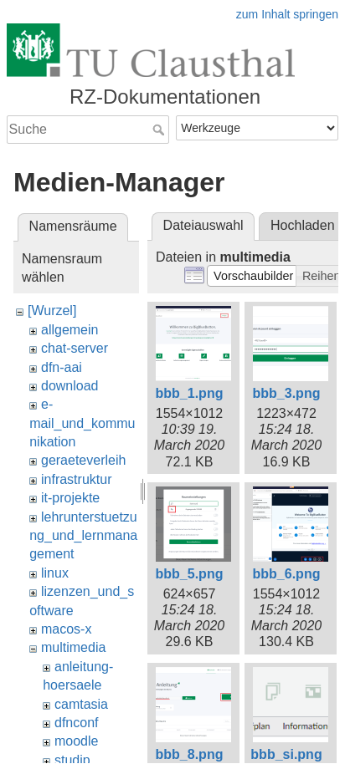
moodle (76, 741)
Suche (160, 129)
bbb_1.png (190, 393)
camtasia (81, 704)
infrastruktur (76, 479)
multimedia (73, 647)
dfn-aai (61, 367)
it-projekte (70, 498)
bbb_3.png (287, 393)
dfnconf (76, 723)
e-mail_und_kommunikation (82, 423)
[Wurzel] (52, 310)
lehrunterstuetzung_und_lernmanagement (83, 536)
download (70, 386)
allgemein (69, 330)
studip (72, 760)
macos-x (66, 629)
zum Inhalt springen (287, 14)
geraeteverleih (83, 460)
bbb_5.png (190, 574)
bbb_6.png (287, 574)
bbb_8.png (190, 754)
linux (55, 573)
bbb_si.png (286, 754)
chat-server (74, 348)
